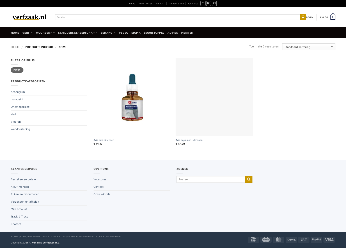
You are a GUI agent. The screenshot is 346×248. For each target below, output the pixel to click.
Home (132, 3)
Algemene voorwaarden (78, 236)
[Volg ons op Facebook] (203, 3)
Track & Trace (19, 216)
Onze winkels (145, 3)
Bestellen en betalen (24, 179)
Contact (160, 3)
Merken (187, 32)
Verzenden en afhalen (25, 201)
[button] (309, 17)
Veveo (123, 32)
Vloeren (16, 121)
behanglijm (18, 92)
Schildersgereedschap (77, 32)
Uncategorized (20, 106)
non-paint (17, 99)
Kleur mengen (20, 186)
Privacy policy (52, 236)
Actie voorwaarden (108, 236)
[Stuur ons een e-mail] (214, 3)
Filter (17, 70)
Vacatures (193, 3)
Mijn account (19, 209)
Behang (108, 32)
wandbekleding (20, 129)
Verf (27, 32)
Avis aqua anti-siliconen (189, 139)
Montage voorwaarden (25, 236)
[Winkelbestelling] (308, 46)
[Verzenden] (303, 17)
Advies (172, 32)
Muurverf (45, 32)
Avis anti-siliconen (104, 139)
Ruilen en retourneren (25, 194)
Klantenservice (176, 3)
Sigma (136, 32)
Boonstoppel (154, 32)
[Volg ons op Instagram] (208, 3)
